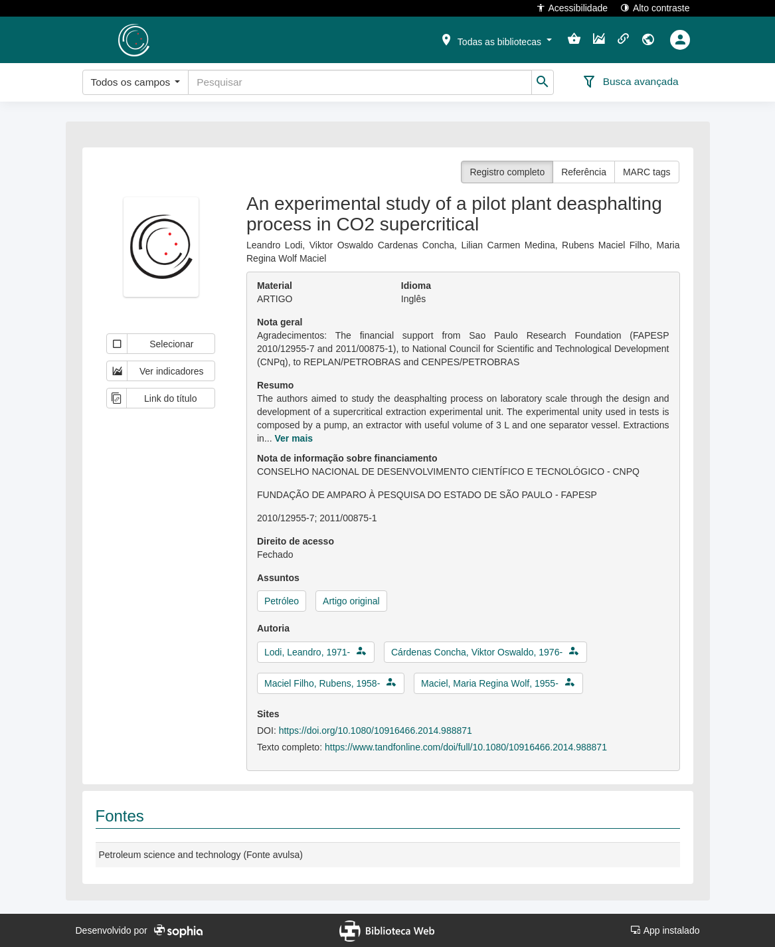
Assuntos (278, 577)
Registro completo (507, 172)
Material (274, 285)
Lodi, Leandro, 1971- (307, 652)
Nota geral (279, 322)
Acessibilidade (572, 8)
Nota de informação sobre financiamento (347, 458)
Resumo (275, 385)
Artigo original (351, 601)
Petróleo (281, 601)
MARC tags (647, 172)
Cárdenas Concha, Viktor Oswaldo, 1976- (476, 652)
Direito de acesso (295, 541)
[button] (495, 39)
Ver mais (293, 438)
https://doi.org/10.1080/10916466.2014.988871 (375, 730)
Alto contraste (655, 8)
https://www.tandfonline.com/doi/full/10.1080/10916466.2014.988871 (466, 747)
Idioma (416, 285)
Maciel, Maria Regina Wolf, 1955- (490, 683)
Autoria (273, 628)
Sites (268, 714)
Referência (583, 172)
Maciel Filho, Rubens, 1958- (322, 683)
